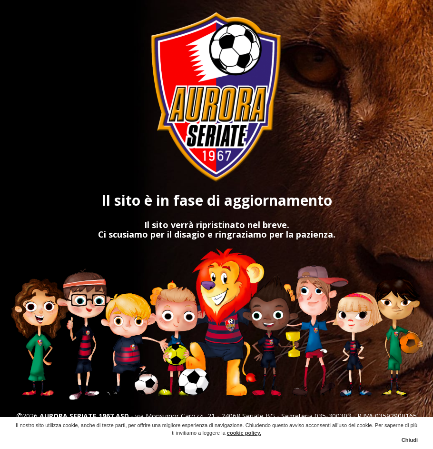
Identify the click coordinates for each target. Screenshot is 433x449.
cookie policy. (244, 433)
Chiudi (410, 440)
